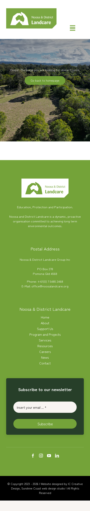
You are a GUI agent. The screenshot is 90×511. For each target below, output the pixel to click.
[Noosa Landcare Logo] (31, 10)
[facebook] (33, 456)
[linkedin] (57, 456)
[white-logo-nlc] (45, 180)
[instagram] (41, 456)
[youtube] (49, 456)
